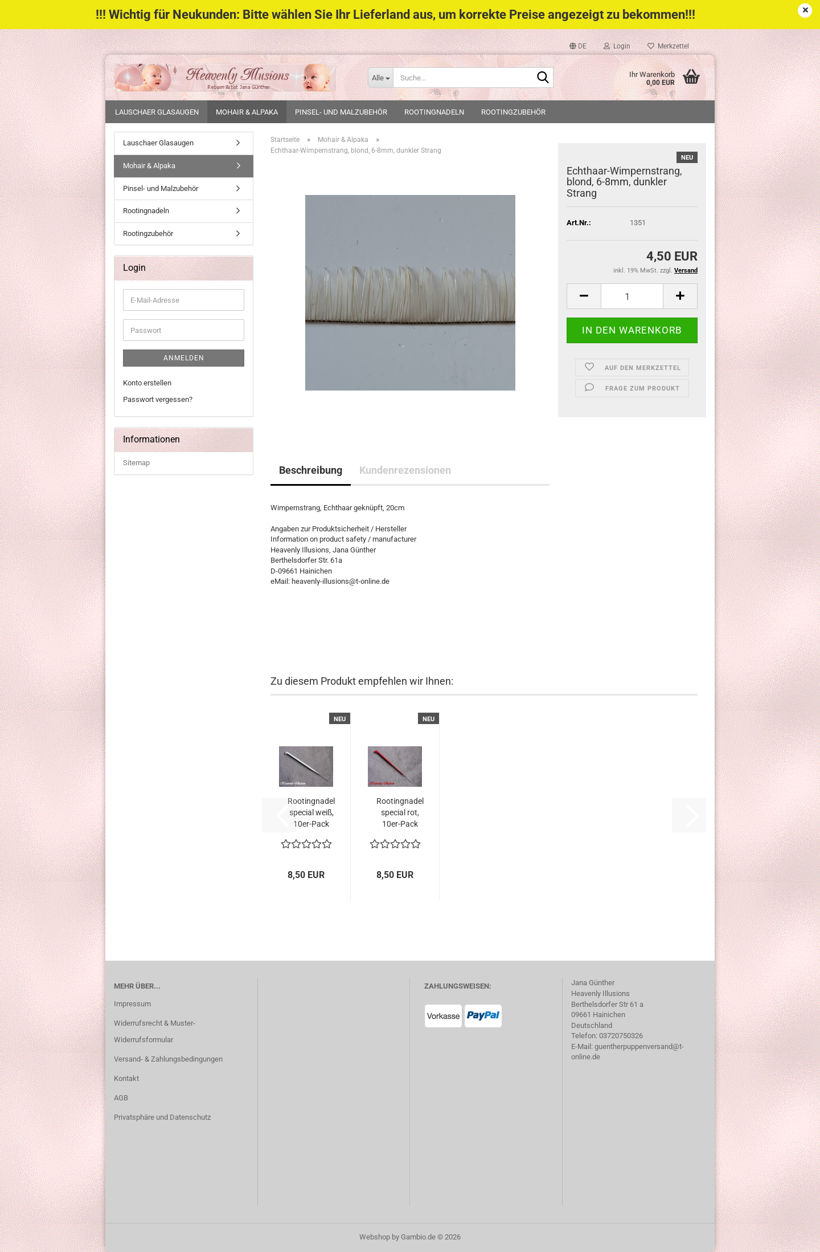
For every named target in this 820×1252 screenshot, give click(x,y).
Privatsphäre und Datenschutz (162, 1117)
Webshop (374, 1237)
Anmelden (183, 358)
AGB (121, 1098)
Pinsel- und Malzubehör (341, 112)
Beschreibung (310, 470)
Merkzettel (668, 46)
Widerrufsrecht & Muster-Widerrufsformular (154, 1031)
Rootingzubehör (513, 112)
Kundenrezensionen (405, 470)
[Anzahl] (632, 296)
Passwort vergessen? (157, 399)
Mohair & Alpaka (247, 112)
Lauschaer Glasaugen (157, 112)
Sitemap (136, 462)
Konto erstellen (147, 383)
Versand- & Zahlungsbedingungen (168, 1059)
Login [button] (617, 46)
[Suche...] (380, 77)
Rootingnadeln (434, 112)
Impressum (132, 1003)
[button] (578, 46)
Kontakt (126, 1078)
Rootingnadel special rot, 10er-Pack (400, 812)
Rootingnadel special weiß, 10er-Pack (311, 812)
